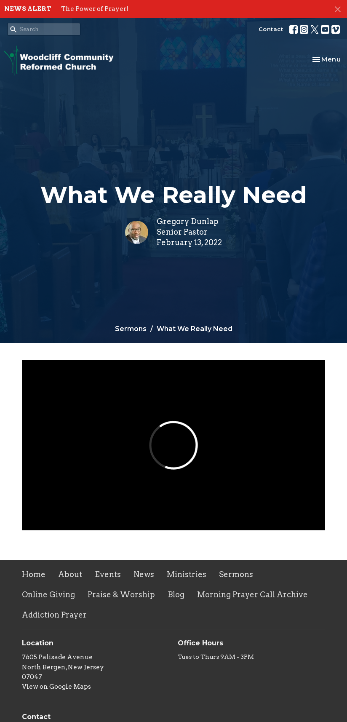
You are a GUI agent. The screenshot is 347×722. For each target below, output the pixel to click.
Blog (176, 594)
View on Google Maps (56, 686)
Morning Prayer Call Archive (252, 594)
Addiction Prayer (54, 614)
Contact (271, 29)
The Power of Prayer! (94, 9)
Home (33, 574)
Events (108, 574)
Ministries (186, 574)
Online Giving (48, 594)
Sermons (131, 329)
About (70, 574)
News (143, 574)
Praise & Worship (121, 594)
